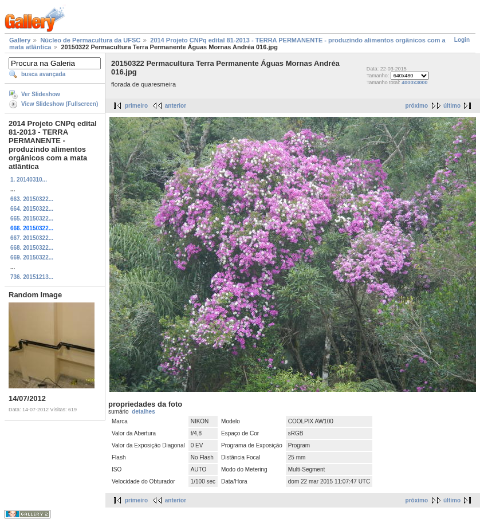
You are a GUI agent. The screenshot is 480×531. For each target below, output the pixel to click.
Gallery (19, 40)
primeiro (136, 106)
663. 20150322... (31, 199)
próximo (417, 106)
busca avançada (43, 74)
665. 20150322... (31, 218)
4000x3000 (414, 82)
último (452, 106)
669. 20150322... (31, 257)
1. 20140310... (28, 179)
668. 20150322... (31, 248)
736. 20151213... (31, 277)
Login (462, 40)
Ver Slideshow (40, 94)
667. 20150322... (31, 238)
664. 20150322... (31, 209)
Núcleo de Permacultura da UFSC (90, 40)
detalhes (143, 411)
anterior (175, 106)
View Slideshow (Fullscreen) (59, 104)
